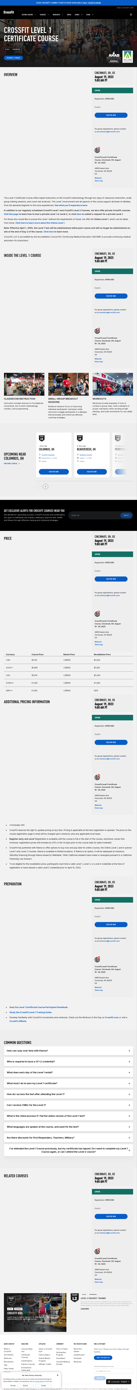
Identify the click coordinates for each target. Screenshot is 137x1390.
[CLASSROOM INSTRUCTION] (24, 385)
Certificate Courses (25, 1356)
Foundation (60, 1358)
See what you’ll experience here (71, 205)
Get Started (8, 1355)
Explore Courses (28, 1364)
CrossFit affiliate (17, 1021)
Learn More (11, 1322)
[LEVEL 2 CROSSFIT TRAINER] (102, 1303)
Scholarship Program (61, 1353)
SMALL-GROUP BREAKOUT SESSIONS (63, 400)
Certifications (26, 1361)
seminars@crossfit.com (109, 132)
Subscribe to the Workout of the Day (104, 1366)
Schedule (78, 1358)
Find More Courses (12, 463)
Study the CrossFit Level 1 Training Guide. (30, 1012)
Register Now (111, 115)
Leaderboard (79, 1355)
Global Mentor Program (44, 1359)
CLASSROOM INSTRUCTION (19, 398)
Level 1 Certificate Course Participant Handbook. (43, 1007)
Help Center (9, 1369)
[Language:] (118, 1381)
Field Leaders (44, 1355)
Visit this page (11, 214)
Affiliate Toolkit (45, 1364)
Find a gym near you (103, 1358)
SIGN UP (126, 515)
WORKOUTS (99, 398)
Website (98, 178)
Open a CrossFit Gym (45, 1350)
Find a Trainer (62, 1349)
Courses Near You (27, 1350)
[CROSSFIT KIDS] (35, 1312)
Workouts (8, 1358)
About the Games (78, 1350)
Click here (48, 231)
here (79, 214)
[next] (45, 486)
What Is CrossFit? (7, 1350)
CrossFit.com (112, 1017)
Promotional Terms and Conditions (26, 1370)
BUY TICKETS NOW (92, 3)
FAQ (5, 1365)
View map (99, 181)
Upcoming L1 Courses (13, 58)
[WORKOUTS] (112, 385)
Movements (8, 1362)
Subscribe (100, 1378)
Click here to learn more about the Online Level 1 (39, 223)
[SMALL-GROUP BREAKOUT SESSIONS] (68, 385)
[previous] (39, 486)
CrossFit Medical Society (63, 1363)
